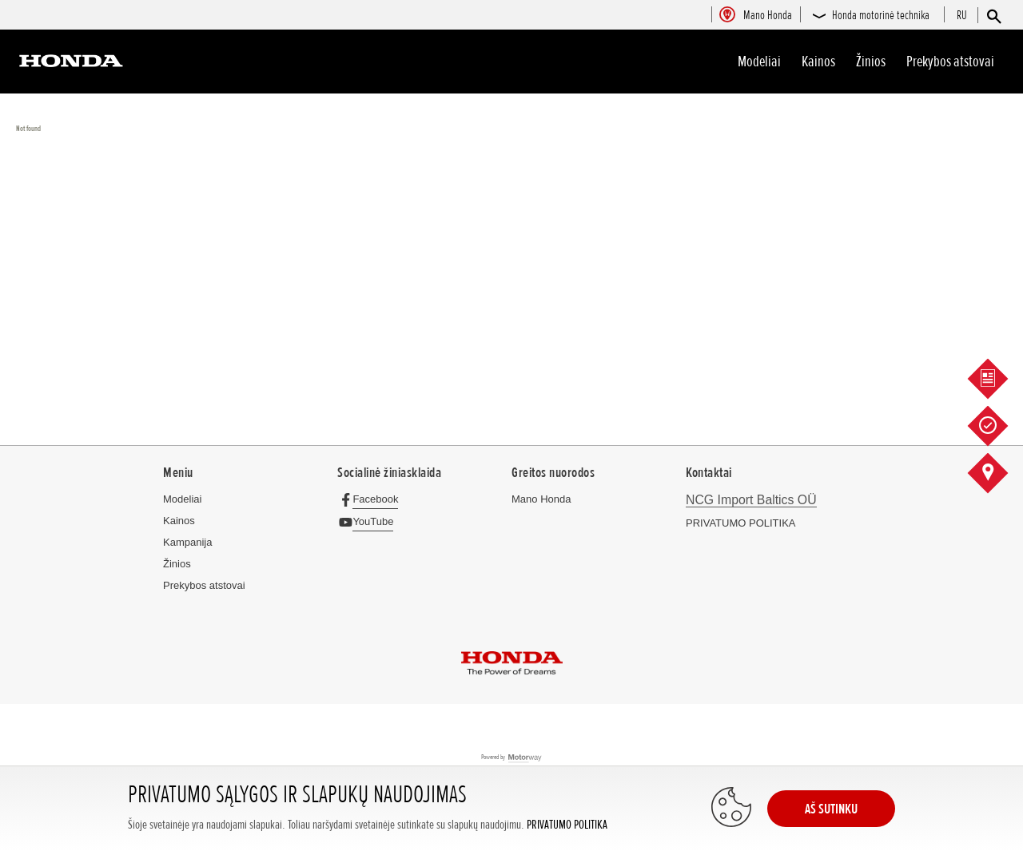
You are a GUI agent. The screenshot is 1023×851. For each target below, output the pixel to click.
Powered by (512, 758)
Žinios (871, 61)
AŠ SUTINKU (831, 808)
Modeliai (759, 61)
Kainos (818, 61)
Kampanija (187, 542)
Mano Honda (541, 499)
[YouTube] (369, 521)
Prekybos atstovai (950, 61)
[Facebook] (372, 499)
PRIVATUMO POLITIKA (567, 825)
